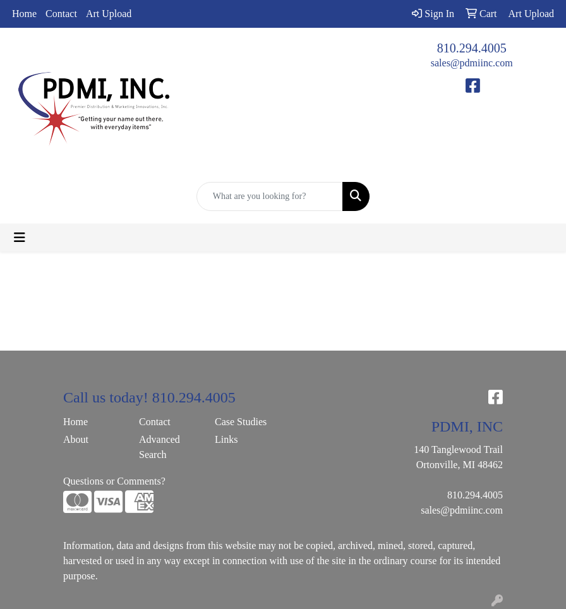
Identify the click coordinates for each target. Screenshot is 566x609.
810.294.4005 (472, 48)
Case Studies (241, 421)
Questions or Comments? (114, 481)
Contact (61, 13)
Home (24, 13)
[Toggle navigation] (19, 237)
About (75, 439)
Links (226, 439)
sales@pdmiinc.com (472, 62)
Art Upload (108, 13)
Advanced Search (159, 447)
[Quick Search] (270, 196)
